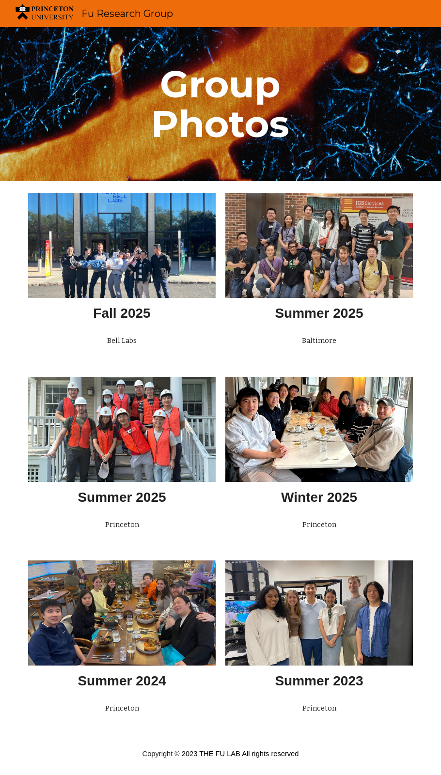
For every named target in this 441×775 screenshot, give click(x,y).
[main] (220, 104)
